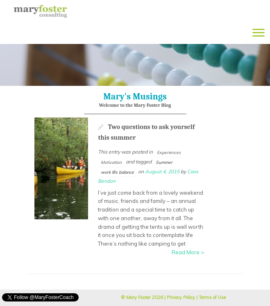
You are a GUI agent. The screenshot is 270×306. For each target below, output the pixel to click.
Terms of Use (212, 297)
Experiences (169, 152)
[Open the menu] (258, 33)
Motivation (111, 162)
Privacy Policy (181, 297)
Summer (164, 162)
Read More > (188, 252)
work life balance (117, 172)
